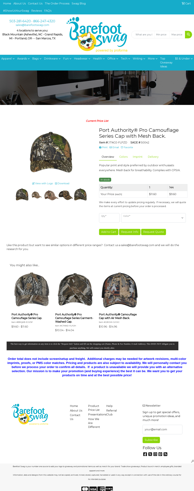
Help (109, 406)
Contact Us (35, 3)
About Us (19, 3)
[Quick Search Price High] (177, 34)
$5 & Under (182, 58)
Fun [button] (66, 58)
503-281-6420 (20, 21)
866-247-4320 (44, 21)
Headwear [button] (81, 58)
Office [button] (111, 58)
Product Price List (94, 407)
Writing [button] (137, 58)
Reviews (36, 10)
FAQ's (47, 10)
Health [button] (97, 58)
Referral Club (111, 412)
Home (7, 3)
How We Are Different (94, 423)
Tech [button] (124, 58)
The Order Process (57, 3)
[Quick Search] (142, 34)
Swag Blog (79, 3)
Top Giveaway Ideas (166, 62)
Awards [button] (22, 58)
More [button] (151, 58)
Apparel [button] (6, 58)
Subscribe (151, 439)
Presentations (95, 414)
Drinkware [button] (51, 58)
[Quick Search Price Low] (162, 34)
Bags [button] (35, 58)
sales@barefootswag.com (32, 25)
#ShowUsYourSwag (16, 10)
